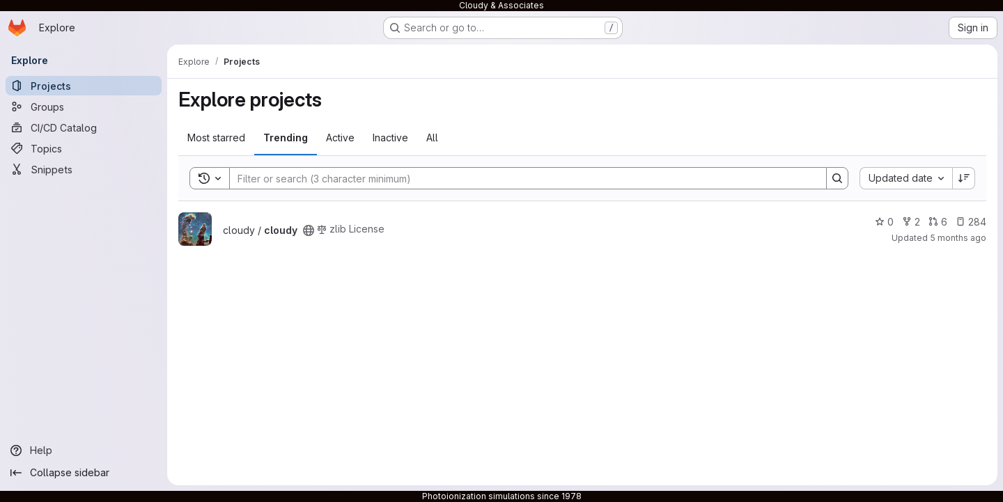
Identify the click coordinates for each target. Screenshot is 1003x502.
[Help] (84, 450)
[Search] (521, 178)
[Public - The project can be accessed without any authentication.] (308, 230)
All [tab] (432, 137)
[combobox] (906, 178)
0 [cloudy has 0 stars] (884, 222)
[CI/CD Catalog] (84, 127)
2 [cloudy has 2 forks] (911, 222)
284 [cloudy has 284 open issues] (971, 222)
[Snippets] (84, 169)
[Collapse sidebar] (84, 473)
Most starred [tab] (216, 137)
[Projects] (84, 85)
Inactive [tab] (390, 137)
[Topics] (84, 148)
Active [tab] (340, 137)
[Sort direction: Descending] (964, 178)
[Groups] (84, 106)
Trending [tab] (285, 137)
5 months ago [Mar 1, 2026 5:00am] (958, 238)
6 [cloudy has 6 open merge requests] (937, 222)
